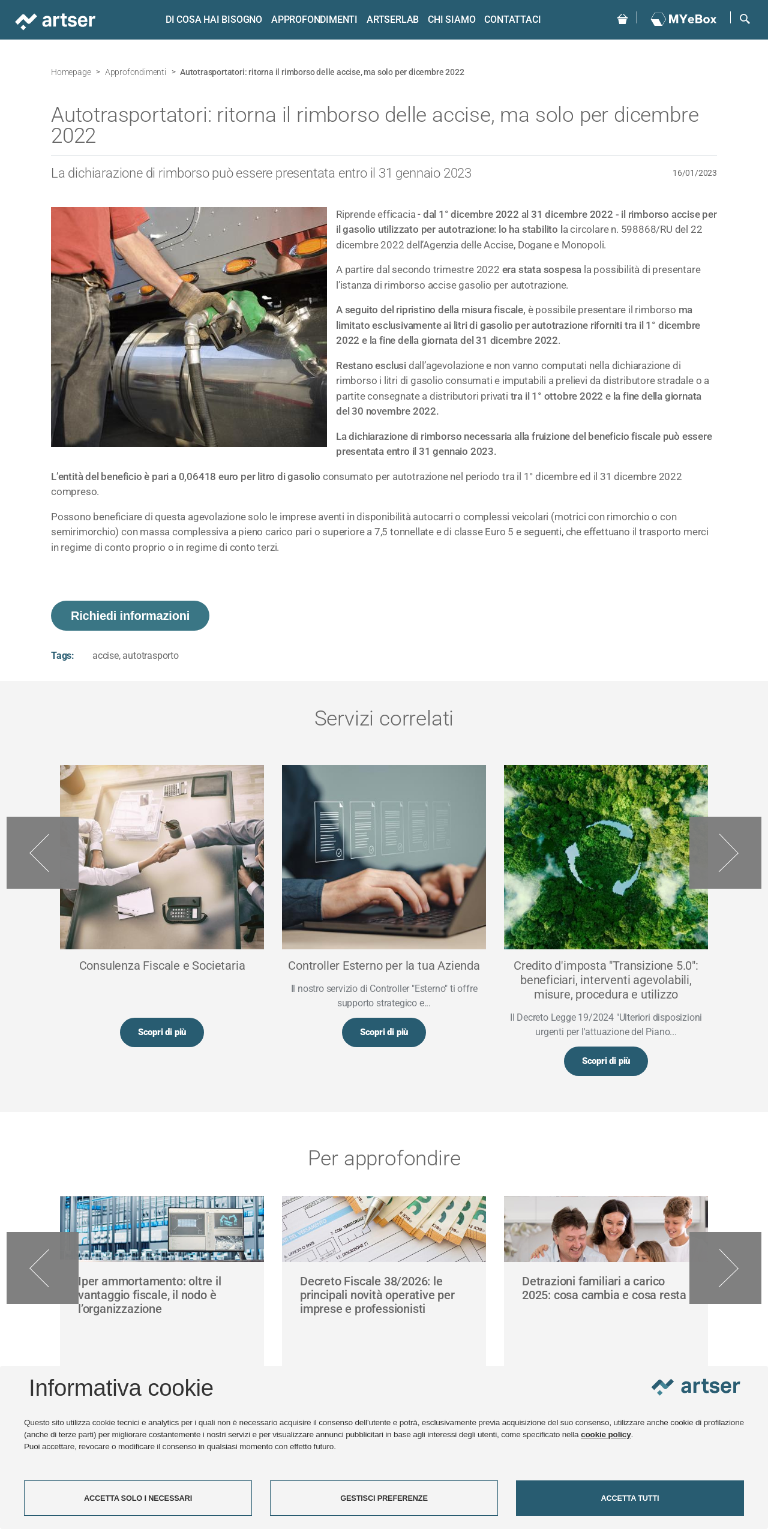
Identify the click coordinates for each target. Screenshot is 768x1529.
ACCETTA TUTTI (630, 1498)
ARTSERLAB (391, 19)
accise (105, 655)
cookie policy (606, 1434)
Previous (43, 853)
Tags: (62, 655)
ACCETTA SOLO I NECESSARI (138, 1498)
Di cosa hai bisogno (212, 19)
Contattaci (511, 19)
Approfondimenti (313, 19)
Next (725, 853)
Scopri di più (162, 1032)
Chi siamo (450, 19)
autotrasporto (150, 655)
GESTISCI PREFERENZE (384, 1498)
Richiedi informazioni (130, 615)
